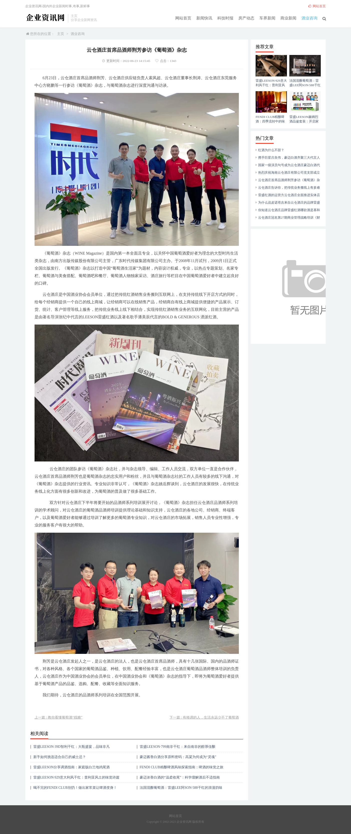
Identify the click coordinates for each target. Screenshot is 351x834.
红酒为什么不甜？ (271, 150)
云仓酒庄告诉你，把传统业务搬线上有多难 (289, 187)
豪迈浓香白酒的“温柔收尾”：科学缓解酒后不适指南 (180, 777)
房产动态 (246, 18)
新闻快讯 (204, 18)
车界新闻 (267, 18)
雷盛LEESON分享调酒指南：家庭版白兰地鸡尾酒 (71, 767)
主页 (60, 34)
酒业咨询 (309, 18)
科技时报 (225, 18)
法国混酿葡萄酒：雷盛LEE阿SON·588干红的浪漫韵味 (181, 788)
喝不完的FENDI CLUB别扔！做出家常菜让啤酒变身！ (75, 788)
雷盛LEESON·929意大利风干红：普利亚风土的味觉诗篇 (76, 777)
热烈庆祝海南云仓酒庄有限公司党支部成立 (289, 172)
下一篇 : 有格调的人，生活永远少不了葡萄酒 (204, 717)
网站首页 (183, 18)
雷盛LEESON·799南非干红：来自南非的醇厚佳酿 (177, 747)
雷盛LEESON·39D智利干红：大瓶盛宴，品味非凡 (71, 747)
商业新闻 (288, 18)
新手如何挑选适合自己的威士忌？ (59, 757)
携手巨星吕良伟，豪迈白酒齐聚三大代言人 (289, 157)
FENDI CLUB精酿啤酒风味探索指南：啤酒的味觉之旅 (181, 767)
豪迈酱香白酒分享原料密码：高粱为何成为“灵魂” (178, 757)
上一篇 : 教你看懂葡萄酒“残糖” (58, 717)
